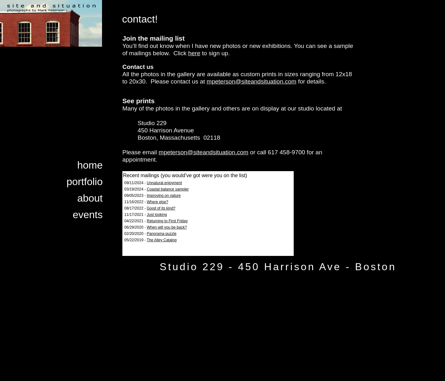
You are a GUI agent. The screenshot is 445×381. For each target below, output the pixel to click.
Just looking (157, 214)
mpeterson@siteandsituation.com (251, 81)
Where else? (157, 202)
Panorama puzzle (161, 233)
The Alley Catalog (162, 240)
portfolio (84, 181)
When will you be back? (167, 227)
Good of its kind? (161, 208)
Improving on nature (164, 195)
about (90, 198)
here (194, 53)
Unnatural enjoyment (164, 183)
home (90, 165)
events (88, 214)
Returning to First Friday (167, 221)
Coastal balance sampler (168, 189)
